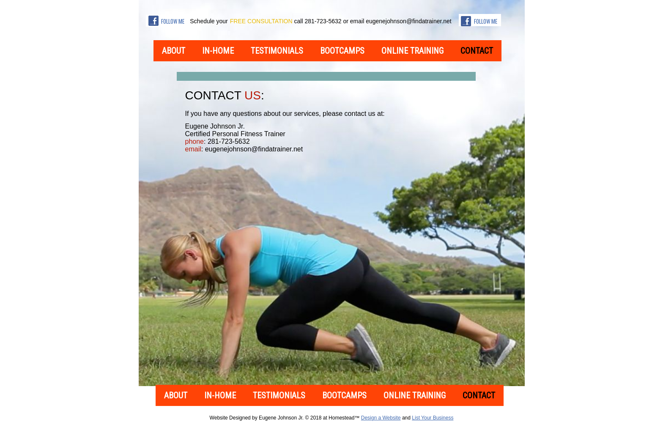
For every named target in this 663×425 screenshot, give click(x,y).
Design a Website (381, 418)
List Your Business (432, 418)
